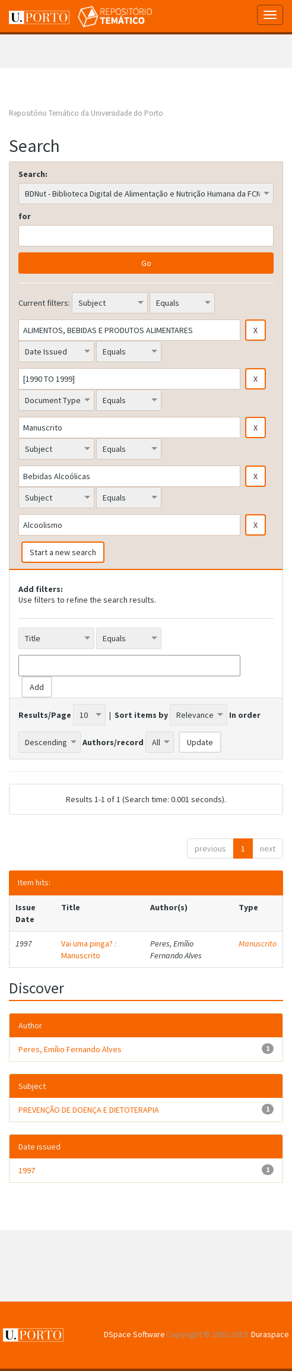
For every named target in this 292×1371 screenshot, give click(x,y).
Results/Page (44, 715)
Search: (32, 174)
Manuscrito (258, 943)
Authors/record (113, 742)
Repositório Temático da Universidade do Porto (86, 113)
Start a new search (63, 552)
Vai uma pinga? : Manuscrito (88, 949)
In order (245, 715)
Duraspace (270, 1334)
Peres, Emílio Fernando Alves (70, 1049)
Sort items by (141, 715)
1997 (26, 1170)
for (24, 216)
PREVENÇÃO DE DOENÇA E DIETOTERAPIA (88, 1109)
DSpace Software (134, 1334)
